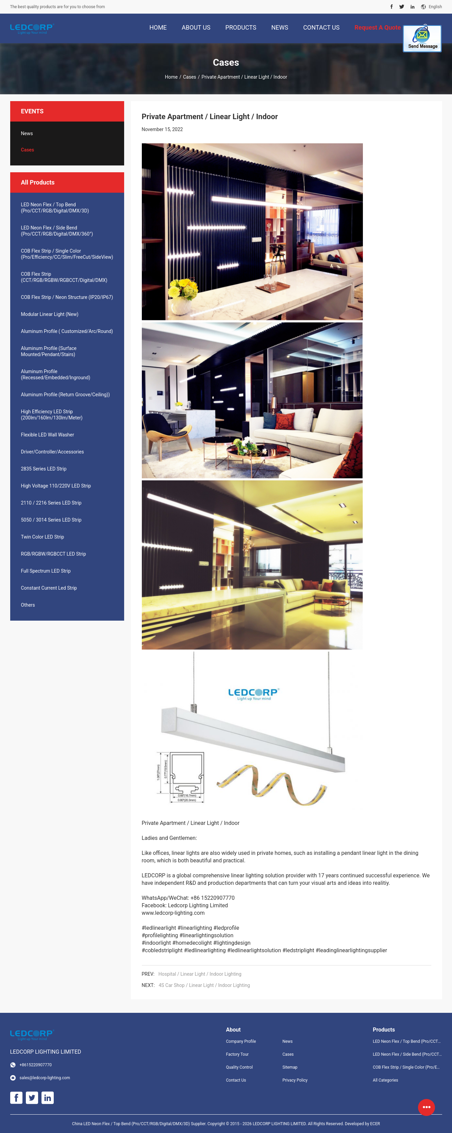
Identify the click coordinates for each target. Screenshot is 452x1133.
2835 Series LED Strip (44, 469)
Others (28, 605)
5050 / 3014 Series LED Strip (51, 520)
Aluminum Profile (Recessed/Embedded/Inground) (55, 374)
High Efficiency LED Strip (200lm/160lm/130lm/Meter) (52, 414)
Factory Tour (237, 1054)
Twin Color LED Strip (42, 537)
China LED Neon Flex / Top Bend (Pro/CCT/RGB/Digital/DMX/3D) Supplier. (139, 1123)
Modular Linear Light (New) (50, 314)
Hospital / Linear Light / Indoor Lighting (199, 974)
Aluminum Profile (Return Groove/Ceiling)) (65, 394)
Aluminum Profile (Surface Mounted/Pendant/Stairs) (49, 351)
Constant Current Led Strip (49, 588)
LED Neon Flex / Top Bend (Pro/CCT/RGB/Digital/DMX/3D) (55, 207)
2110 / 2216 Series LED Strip (51, 503)
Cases (189, 77)
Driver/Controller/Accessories (52, 451)
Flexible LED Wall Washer (47, 434)
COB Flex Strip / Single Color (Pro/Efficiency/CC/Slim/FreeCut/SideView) (67, 254)
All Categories (385, 1080)
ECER (375, 1123)
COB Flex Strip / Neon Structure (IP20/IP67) (67, 297)
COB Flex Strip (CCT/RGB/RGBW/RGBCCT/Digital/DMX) (64, 277)
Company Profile (241, 1041)
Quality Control (239, 1067)
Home (171, 77)
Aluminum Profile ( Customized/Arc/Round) (67, 331)
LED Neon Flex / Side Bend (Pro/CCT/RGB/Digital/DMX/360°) (57, 231)
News (27, 133)
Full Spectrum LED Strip (46, 571)
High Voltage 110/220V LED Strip (56, 486)
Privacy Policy (294, 1080)
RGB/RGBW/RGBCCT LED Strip (53, 554)
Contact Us (236, 1080)
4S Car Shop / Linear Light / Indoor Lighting (204, 985)
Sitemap (289, 1067)
